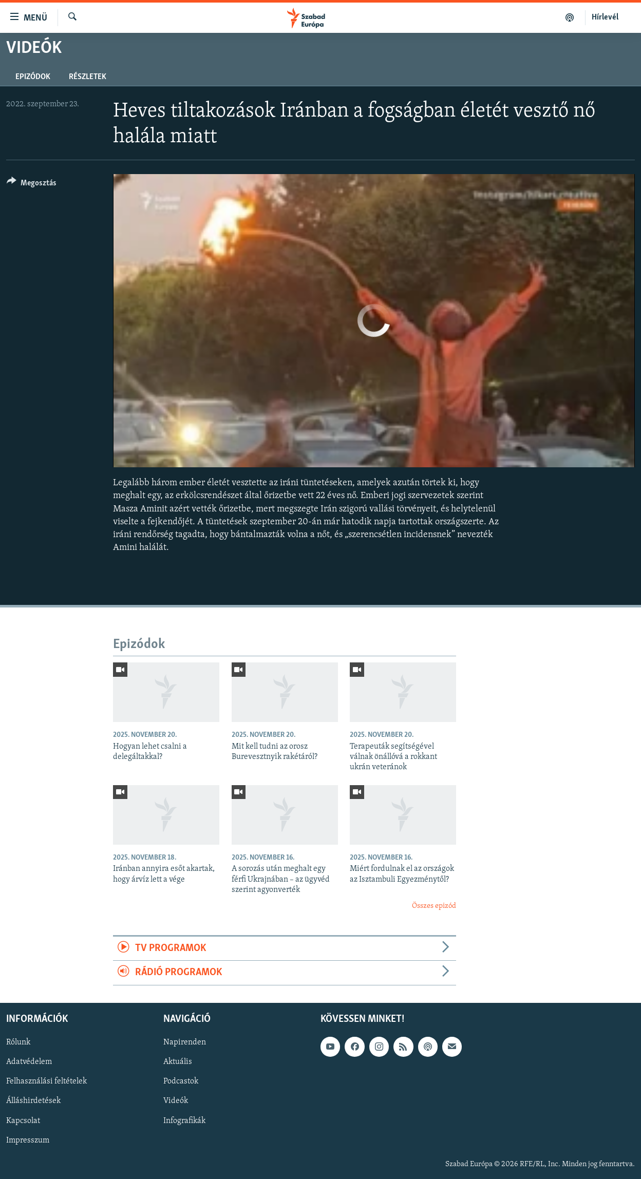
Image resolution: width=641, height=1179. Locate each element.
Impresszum (27, 1140)
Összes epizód (434, 906)
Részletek (87, 77)
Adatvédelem (29, 1062)
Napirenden (184, 1042)
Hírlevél (605, 17)
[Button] (31, 184)
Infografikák (184, 1120)
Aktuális (177, 1062)
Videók (175, 1101)
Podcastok (180, 1081)
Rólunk (18, 1042)
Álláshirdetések (33, 1101)
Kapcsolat (23, 1120)
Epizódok (32, 77)
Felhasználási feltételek (46, 1081)
